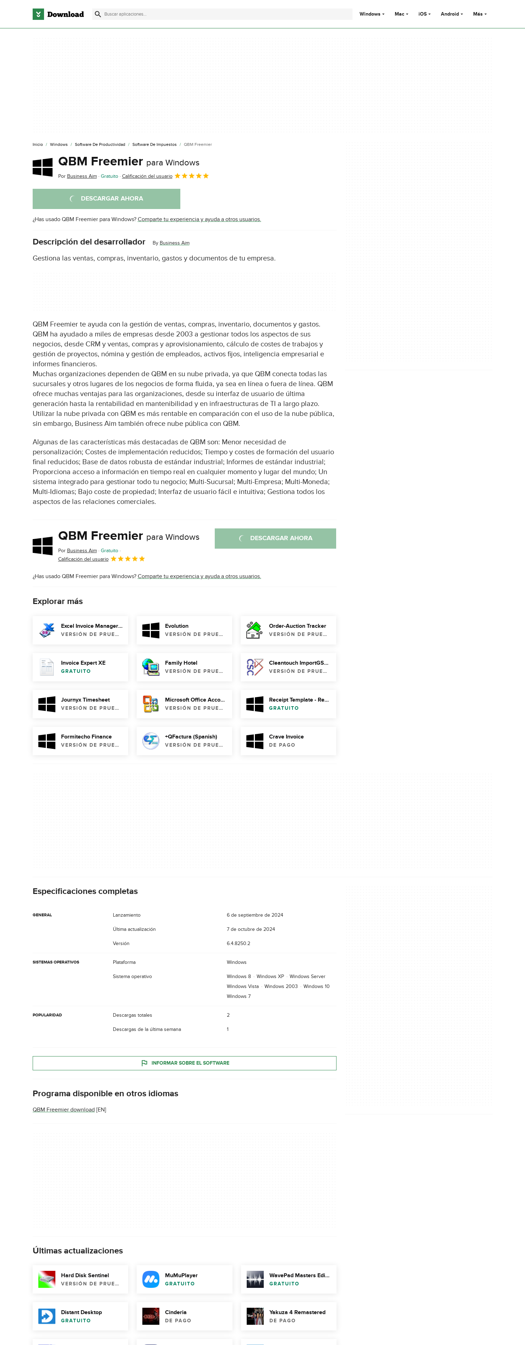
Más (480, 14)
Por (77, 176)
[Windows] (59, 144)
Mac (399, 14)
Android (450, 14)
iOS (423, 14)
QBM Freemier (128, 161)
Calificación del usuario (165, 175)
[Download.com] (58, 14)
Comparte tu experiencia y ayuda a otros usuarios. (199, 219)
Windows (370, 14)
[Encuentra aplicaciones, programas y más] (222, 14)
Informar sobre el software (184, 1063)
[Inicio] (38, 144)
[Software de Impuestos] (154, 144)
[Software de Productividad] (100, 144)
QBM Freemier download (64, 1109)
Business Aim (175, 243)
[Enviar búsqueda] (98, 14)
